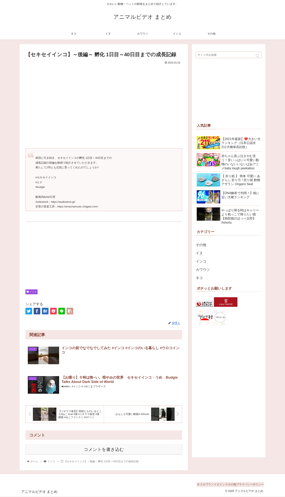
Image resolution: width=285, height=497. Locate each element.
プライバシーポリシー (248, 484)
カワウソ (203, 270)
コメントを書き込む (104, 449)
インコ (31, 291)
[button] (257, 56)
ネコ (199, 278)
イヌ (199, 253)
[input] (229, 55)
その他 (201, 245)
